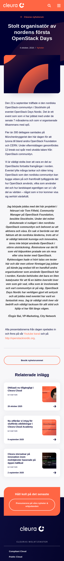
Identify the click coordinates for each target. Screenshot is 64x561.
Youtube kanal (32, 333)
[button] (49, 5)
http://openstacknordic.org (20, 338)
